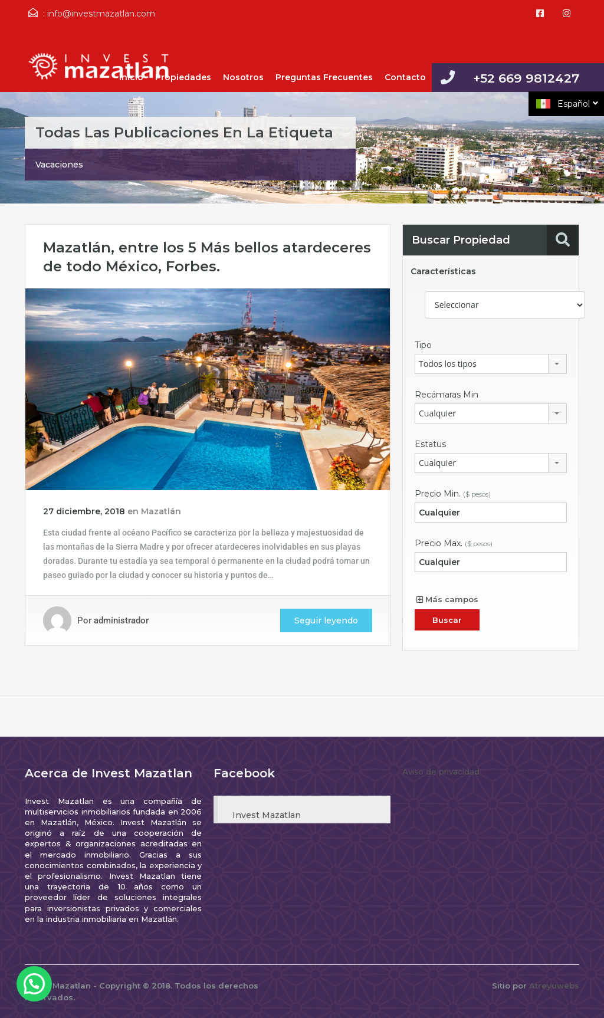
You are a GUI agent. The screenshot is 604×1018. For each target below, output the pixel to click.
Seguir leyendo (326, 620)
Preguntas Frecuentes (324, 77)
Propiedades (183, 77)
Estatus (430, 444)
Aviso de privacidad (441, 771)
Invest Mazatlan (266, 815)
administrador (121, 620)
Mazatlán (161, 511)
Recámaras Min (446, 394)
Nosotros (243, 77)
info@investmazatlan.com (101, 13)
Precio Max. (454, 543)
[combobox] (491, 364)
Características (443, 272)
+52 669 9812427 (526, 78)
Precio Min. (453, 493)
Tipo (423, 345)
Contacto (405, 77)
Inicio (131, 77)
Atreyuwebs (554, 985)
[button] (34, 983)
